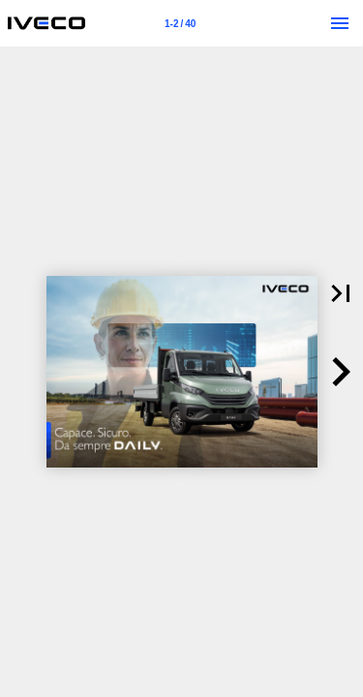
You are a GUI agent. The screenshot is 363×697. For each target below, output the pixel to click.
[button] (341, 372)
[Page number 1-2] (180, 23)
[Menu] (340, 23)
